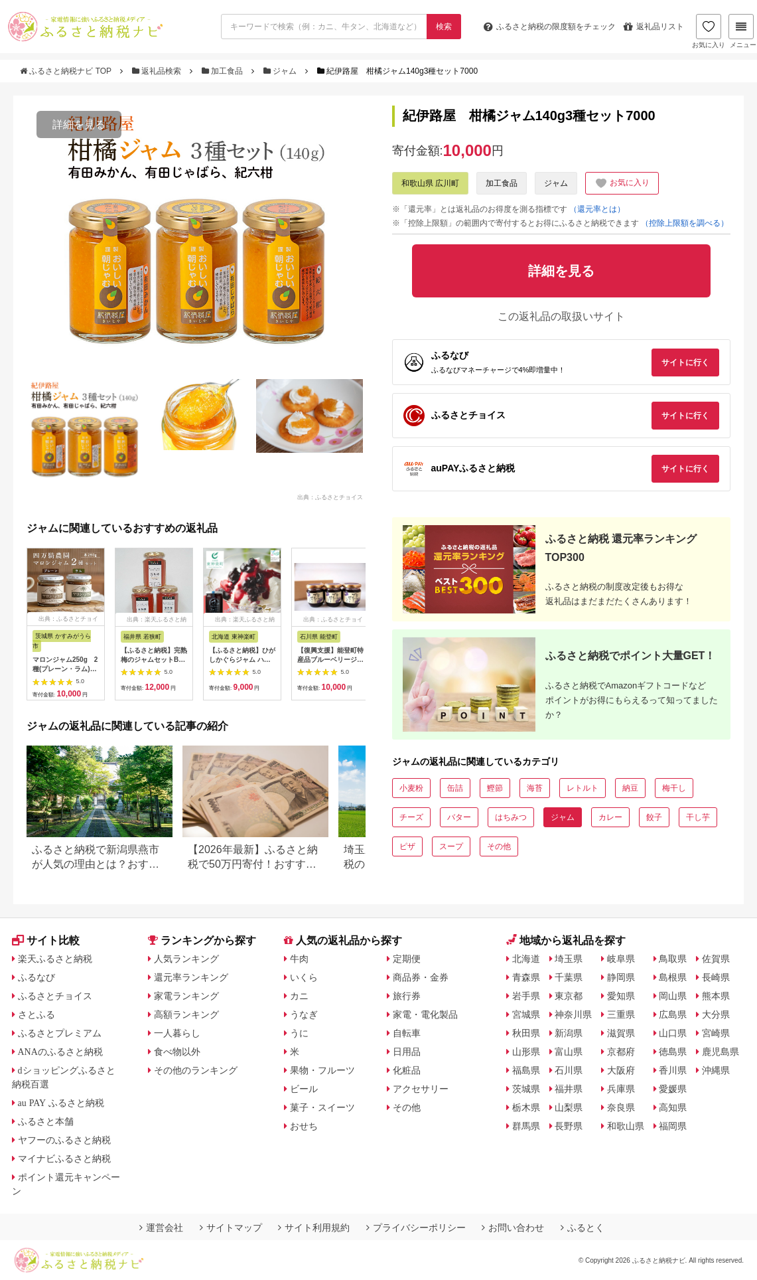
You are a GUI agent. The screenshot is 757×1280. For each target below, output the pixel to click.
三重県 (621, 1014)
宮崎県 (716, 1033)
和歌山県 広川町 (430, 183)
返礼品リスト (654, 26)
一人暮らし (177, 1033)
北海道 (526, 958)
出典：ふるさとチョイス (330, 496)
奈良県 (621, 1107)
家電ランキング (186, 995)
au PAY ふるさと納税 (61, 1102)
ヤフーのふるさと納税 (64, 1140)
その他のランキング (196, 1070)
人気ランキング (186, 958)
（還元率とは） (597, 209)
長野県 (569, 1126)
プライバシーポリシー (416, 1227)
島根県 (673, 977)
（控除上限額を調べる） (684, 223)
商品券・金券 (420, 977)
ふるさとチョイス (55, 995)
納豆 (630, 788)
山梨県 (569, 1107)
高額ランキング (186, 1014)
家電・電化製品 (425, 1014)
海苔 (535, 788)
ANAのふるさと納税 (60, 1051)
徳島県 (673, 1051)
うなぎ (304, 1014)
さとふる (36, 1014)
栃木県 (526, 1107)
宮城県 (526, 1014)
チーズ (411, 817)
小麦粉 (411, 788)
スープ (451, 846)
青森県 (526, 977)
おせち (304, 1126)
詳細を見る (78, 124)
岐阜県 (621, 958)
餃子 (654, 817)
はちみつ (511, 817)
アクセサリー (420, 1088)
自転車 (407, 1033)
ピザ (407, 846)
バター (459, 817)
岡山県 (673, 995)
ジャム (281, 71)
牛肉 (299, 958)
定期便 (407, 958)
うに (299, 1033)
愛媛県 (673, 1088)
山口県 (673, 1033)
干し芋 (698, 817)
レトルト (582, 788)
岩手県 (526, 995)
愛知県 (621, 995)
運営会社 (161, 1227)
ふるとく (582, 1227)
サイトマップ (231, 1227)
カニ (299, 995)
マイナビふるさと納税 (64, 1158)
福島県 (526, 1070)
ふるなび (36, 977)
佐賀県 (716, 958)
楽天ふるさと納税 (55, 958)
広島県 (673, 1014)
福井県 (569, 1088)
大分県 (716, 1014)
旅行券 (407, 995)
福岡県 (673, 1126)
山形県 (526, 1051)
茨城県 (526, 1088)
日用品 (407, 1051)
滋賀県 (621, 1033)
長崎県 (716, 977)
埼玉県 (569, 958)
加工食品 (223, 71)
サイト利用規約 (314, 1227)
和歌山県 (625, 1126)
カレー (610, 817)
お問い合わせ (513, 1227)
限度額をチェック (550, 26)
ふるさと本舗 (46, 1121)
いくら (304, 977)
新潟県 (569, 1033)
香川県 (673, 1070)
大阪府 (621, 1070)
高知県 (673, 1107)
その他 (499, 846)
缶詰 (455, 788)
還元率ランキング (191, 977)
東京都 (569, 995)
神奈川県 (573, 1014)
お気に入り (708, 31)
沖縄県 (716, 1070)
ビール (304, 1088)
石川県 (569, 1070)
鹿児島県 (720, 1051)
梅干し (674, 788)
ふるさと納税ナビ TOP (66, 71)
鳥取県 (673, 958)
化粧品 (407, 1070)
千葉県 (569, 977)
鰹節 (495, 788)
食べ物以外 (177, 1051)
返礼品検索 (158, 71)
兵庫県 (621, 1088)
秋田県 (526, 1033)
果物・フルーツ (322, 1070)
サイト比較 (46, 940)
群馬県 (526, 1126)
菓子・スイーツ (322, 1107)
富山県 (569, 1051)
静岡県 (621, 977)
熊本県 (716, 995)
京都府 (621, 1051)
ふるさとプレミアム (60, 1033)
